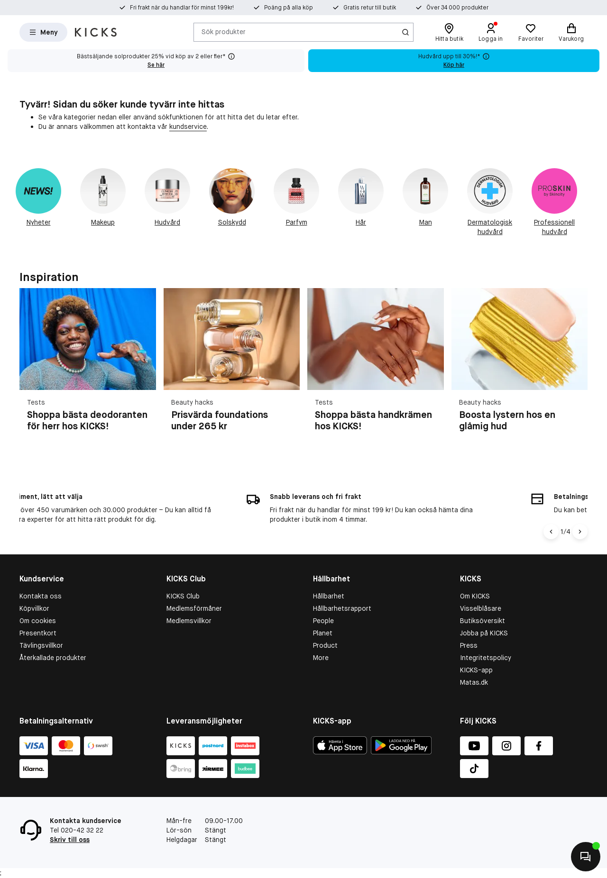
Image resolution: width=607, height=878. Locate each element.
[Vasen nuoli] (551, 531)
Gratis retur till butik (358, 7)
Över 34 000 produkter (435, 7)
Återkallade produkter (52, 657)
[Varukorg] (571, 32)
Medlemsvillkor (189, 620)
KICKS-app (476, 670)
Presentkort (37, 633)
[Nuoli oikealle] (580, 531)
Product (325, 645)
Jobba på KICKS (484, 633)
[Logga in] (491, 32)
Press (469, 645)
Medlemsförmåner (194, 608)
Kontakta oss (40, 596)
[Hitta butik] (449, 32)
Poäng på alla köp (288, 7)
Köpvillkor (34, 608)
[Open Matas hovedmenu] (43, 32)
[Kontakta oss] (585, 856)
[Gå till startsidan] (96, 32)
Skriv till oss (70, 839)
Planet (322, 633)
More (321, 657)
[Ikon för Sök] (405, 32)
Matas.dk (474, 682)
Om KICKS (475, 596)
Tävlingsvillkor (41, 645)
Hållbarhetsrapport (342, 608)
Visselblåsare (480, 608)
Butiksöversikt (482, 620)
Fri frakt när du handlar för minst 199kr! (193, 7)
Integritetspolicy (485, 657)
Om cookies (37, 620)
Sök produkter (224, 31)
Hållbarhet (328, 596)
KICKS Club (183, 596)
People (323, 620)
